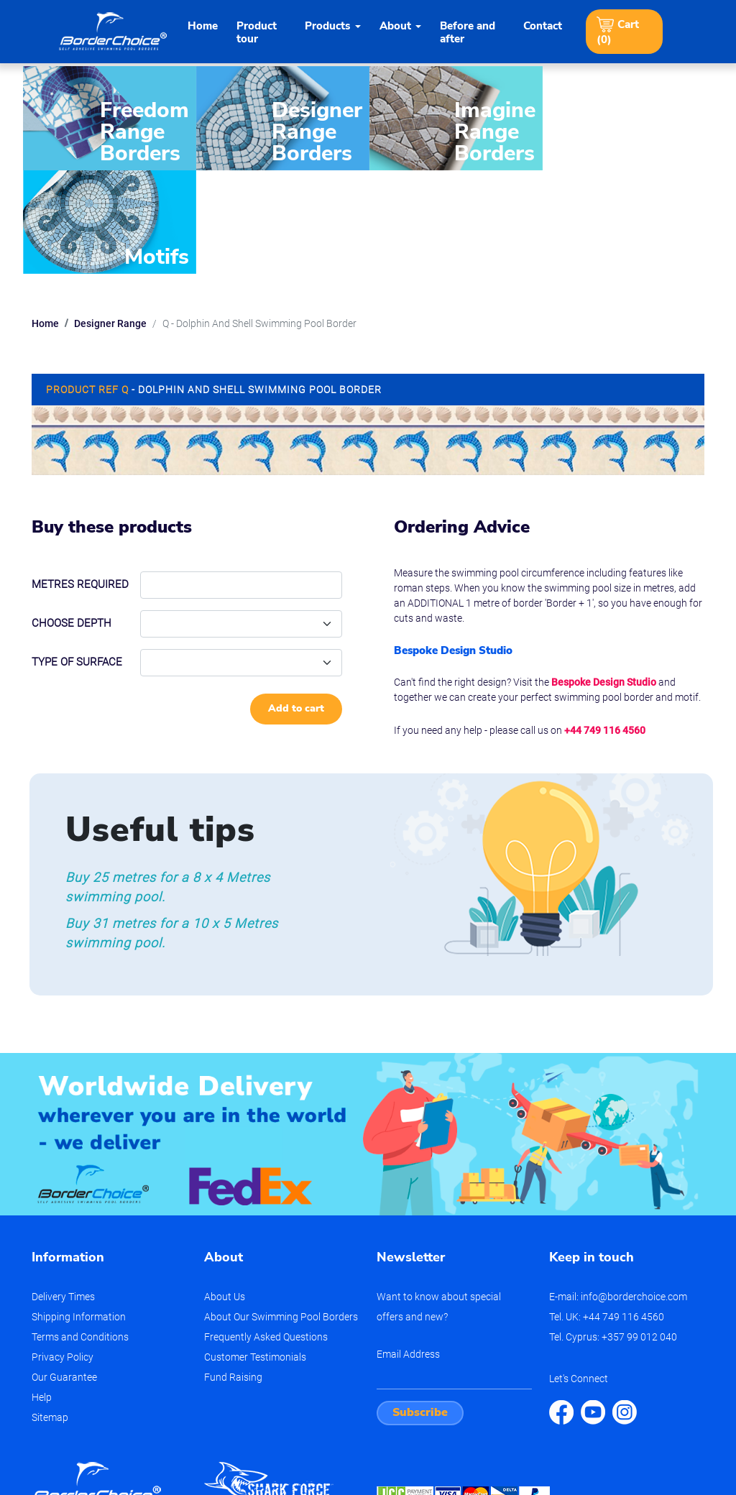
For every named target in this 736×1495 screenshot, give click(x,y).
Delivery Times (63, 1192)
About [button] (395, 26)
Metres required (80, 480)
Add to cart (296, 604)
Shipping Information (79, 1212)
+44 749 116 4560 (604, 626)
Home (203, 26)
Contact (542, 26)
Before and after (467, 32)
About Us (224, 1192)
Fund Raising (233, 1273)
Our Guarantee (64, 1273)
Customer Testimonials (255, 1253)
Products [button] (327, 26)
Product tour (256, 32)
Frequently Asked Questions (266, 1232)
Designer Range (110, 219)
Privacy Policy (62, 1253)
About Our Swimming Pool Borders (281, 1212)
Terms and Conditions (80, 1232)
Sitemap (50, 1313)
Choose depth (71, 518)
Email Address (408, 1250)
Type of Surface (77, 557)
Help (42, 1293)
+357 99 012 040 (639, 1232)
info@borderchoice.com (634, 1192)
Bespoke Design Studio (603, 578)
